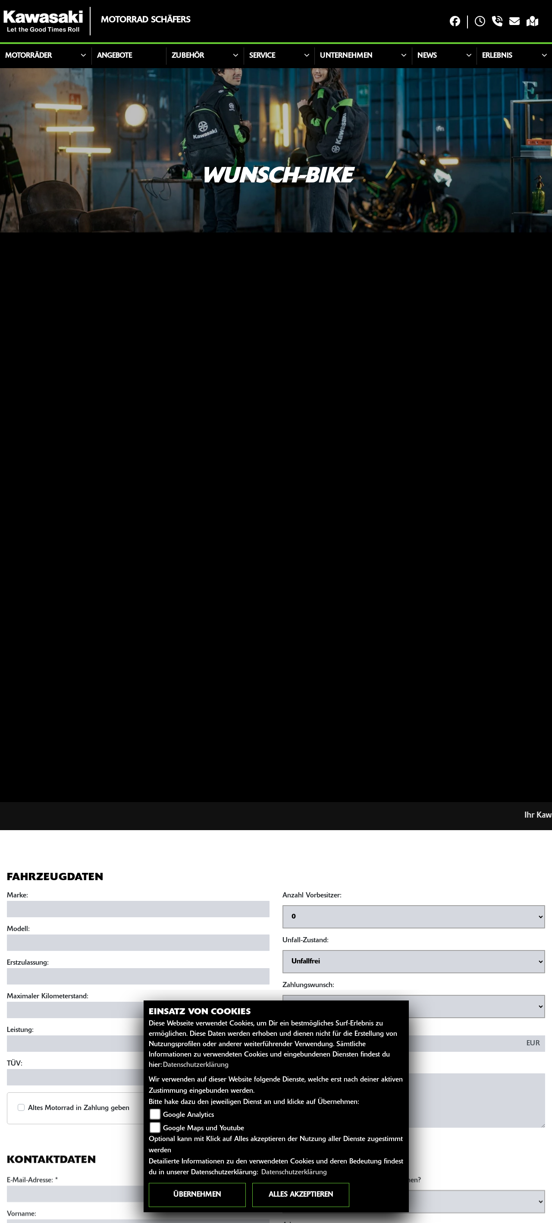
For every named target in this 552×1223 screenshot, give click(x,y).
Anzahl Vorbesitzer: (312, 897)
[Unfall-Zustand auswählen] (413, 963)
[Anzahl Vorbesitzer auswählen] (413, 918)
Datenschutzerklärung (196, 1065)
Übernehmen (197, 1195)
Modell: (18, 930)
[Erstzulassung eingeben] (138, 977)
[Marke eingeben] (138, 910)
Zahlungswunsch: (308, 986)
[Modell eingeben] (138, 944)
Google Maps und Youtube (203, 1128)
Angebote (114, 56)
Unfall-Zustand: (305, 941)
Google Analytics (188, 1115)
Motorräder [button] (28, 56)
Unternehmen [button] (346, 56)
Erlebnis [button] (497, 56)
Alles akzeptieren (301, 1195)
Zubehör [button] (188, 56)
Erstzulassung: (28, 964)
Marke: (17, 897)
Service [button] (262, 56)
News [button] (427, 56)
